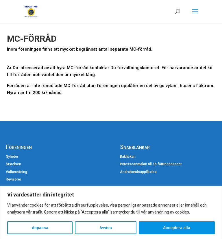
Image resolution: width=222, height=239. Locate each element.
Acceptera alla (176, 227)
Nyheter (12, 157)
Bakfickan (128, 157)
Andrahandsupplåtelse (138, 172)
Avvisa (105, 227)
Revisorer (13, 179)
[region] (111, 212)
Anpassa (40, 227)
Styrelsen (13, 164)
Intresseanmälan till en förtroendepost (151, 164)
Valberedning (16, 172)
